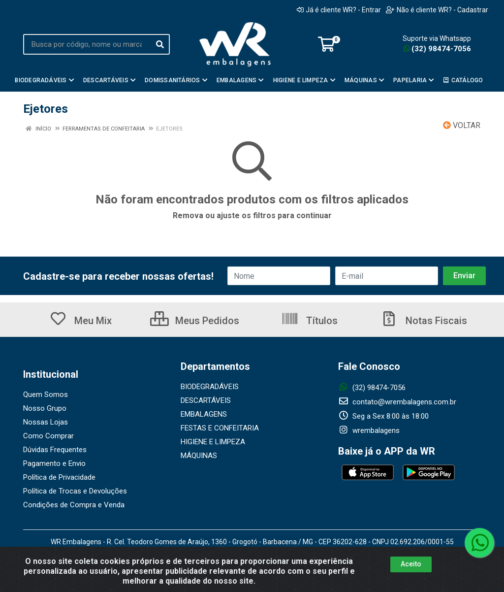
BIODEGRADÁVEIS (210, 386)
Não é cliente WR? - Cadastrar (437, 9)
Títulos (309, 321)
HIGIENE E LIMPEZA (213, 441)
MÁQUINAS (199, 455)
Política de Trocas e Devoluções (75, 491)
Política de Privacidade (59, 477)
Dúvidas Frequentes (55, 449)
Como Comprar (48, 435)
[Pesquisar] (160, 44)
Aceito (411, 564)
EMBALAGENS (204, 414)
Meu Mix (80, 321)
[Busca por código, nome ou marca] (86, 44)
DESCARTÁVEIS (206, 400)
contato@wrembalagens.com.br (397, 401)
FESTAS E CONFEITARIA (220, 428)
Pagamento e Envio (54, 463)
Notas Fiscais (423, 321)
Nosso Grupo (44, 408)
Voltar (461, 125)
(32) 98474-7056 (437, 48)
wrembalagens (369, 430)
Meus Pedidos (194, 321)
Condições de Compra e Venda (74, 504)
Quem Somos (45, 394)
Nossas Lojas (45, 422)
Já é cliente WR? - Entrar (339, 9)
